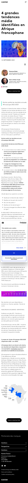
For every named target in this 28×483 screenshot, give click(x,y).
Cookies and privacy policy (7, 474)
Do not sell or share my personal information (14, 258)
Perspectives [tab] (5, 446)
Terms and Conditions (6, 472)
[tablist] (14, 456)
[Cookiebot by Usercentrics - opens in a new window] (20, 223)
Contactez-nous (15, 352)
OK (14, 252)
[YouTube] (2, 466)
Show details (19, 247)
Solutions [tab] (4, 443)
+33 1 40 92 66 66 (6, 461)
